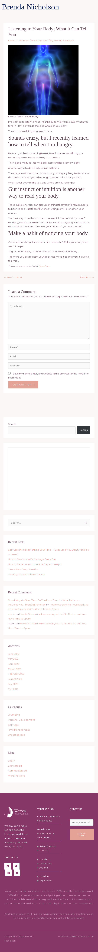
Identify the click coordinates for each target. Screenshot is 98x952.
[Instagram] (8, 873)
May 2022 (13, 659)
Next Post (87, 277)
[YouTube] (17, 873)
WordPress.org (16, 775)
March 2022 (14, 669)
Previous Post (13, 277)
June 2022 (13, 654)
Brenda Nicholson (30, 6)
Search (12, 424)
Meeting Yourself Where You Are (26, 574)
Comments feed (17, 770)
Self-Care (13, 725)
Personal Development (21, 720)
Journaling (14, 714)
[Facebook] (7, 866)
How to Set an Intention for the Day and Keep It (35, 564)
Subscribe (81, 834)
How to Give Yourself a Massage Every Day (32, 559)
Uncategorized (39, 40)
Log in (11, 760)
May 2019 (13, 689)
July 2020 (13, 684)
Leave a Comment (18, 40)
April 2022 (13, 664)
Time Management (19, 730)
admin (11, 614)
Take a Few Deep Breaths (23, 569)
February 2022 (16, 674)
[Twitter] (16, 866)
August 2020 (15, 679)
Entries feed (15, 766)
